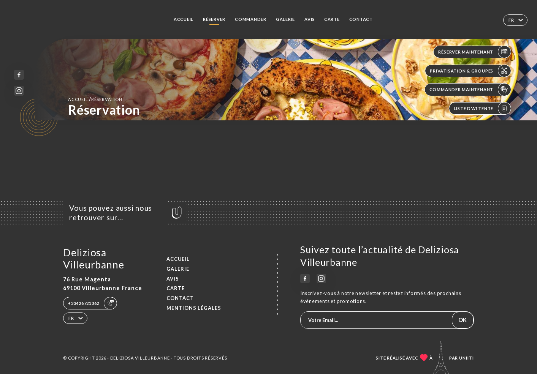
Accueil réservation (95, 99)
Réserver (214, 19)
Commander (250, 19)
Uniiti (466, 357)
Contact (361, 19)
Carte (332, 19)
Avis (309, 19)
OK (462, 320)
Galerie (285, 19)
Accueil (183, 19)
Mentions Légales (193, 308)
